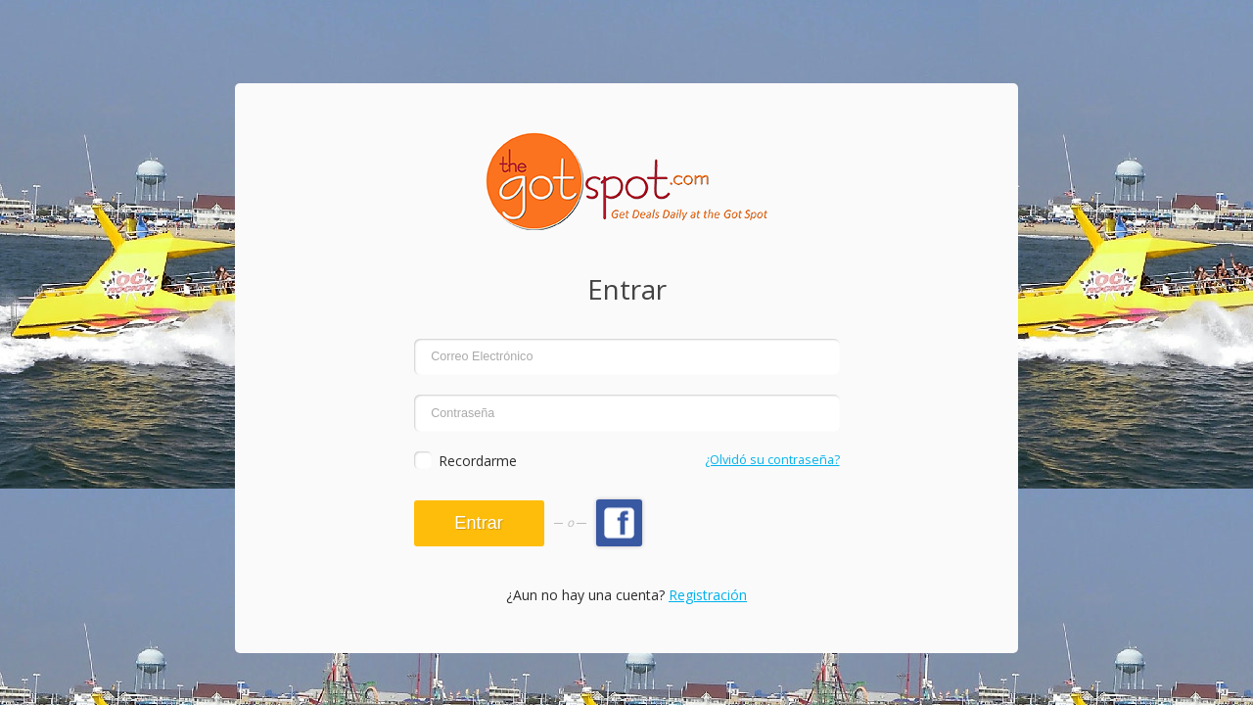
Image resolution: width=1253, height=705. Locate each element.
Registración (708, 595)
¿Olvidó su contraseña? (772, 459)
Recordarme (478, 460)
